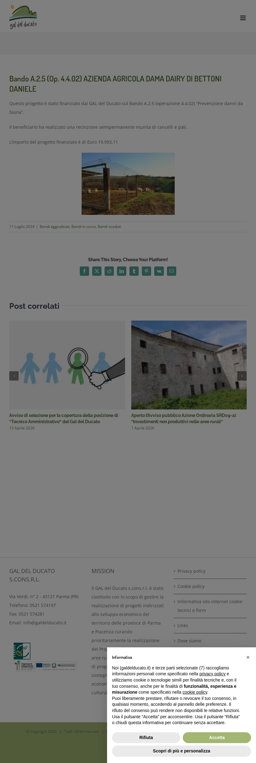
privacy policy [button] (213, 673)
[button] (248, 657)
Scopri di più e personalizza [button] (181, 750)
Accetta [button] (217, 737)
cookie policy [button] (194, 692)
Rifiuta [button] (146, 737)
